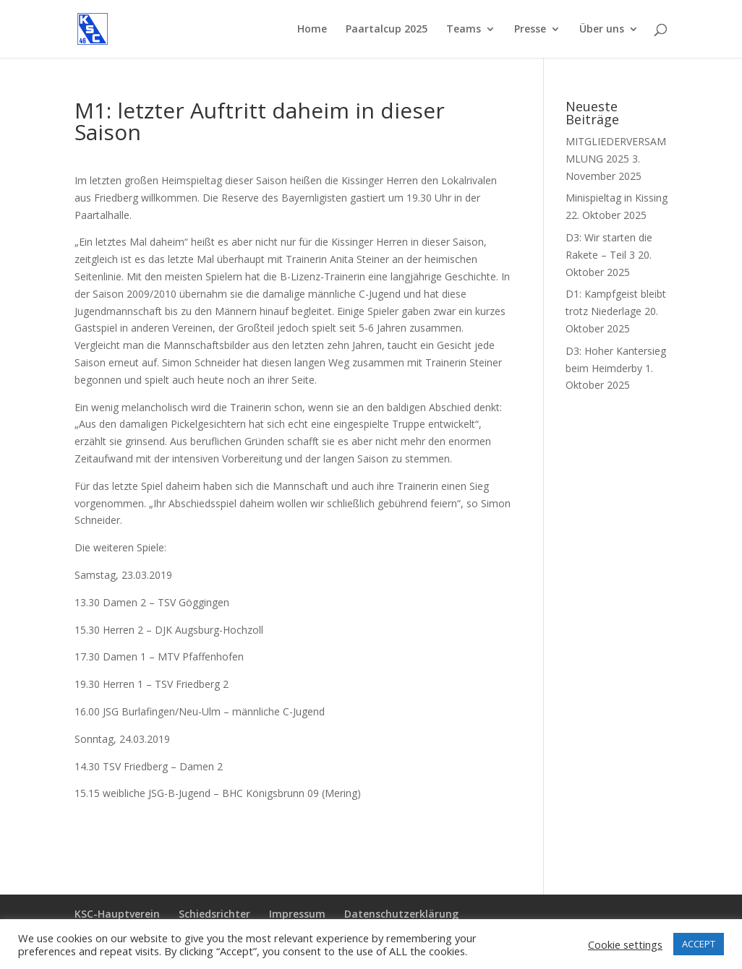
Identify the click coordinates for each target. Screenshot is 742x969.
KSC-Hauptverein (117, 914)
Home (312, 29)
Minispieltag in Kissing (617, 197)
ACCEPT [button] (698, 943)
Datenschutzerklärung (401, 914)
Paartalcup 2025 (386, 29)
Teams (463, 29)
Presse (530, 29)
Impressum (297, 914)
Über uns (601, 29)
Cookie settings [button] (625, 944)
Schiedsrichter (214, 914)
